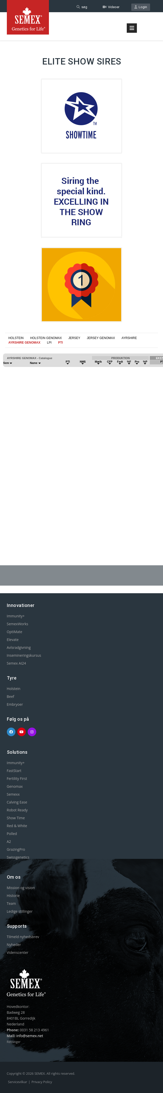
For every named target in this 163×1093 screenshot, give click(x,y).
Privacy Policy (41, 1082)
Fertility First (17, 778)
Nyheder (14, 944)
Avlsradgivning (19, 647)
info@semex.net (29, 1035)
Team (11, 903)
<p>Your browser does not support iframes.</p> (81, 442)
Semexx (13, 794)
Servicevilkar (17, 1082)
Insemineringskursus (24, 655)
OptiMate (14, 631)
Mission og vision (21, 887)
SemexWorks (17, 623)
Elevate (13, 639)
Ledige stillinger (20, 911)
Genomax (15, 786)
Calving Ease (17, 802)
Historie (13, 895)
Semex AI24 (16, 663)
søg (82, 7)
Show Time (16, 817)
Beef (10, 696)
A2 (9, 841)
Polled (12, 833)
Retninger (14, 1042)
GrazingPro (16, 849)
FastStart (14, 770)
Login (140, 7)
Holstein (14, 688)
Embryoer (15, 704)
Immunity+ (16, 616)
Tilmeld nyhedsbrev (23, 936)
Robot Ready (17, 810)
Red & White (17, 825)
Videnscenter (17, 952)
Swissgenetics (18, 857)
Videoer (111, 7)
